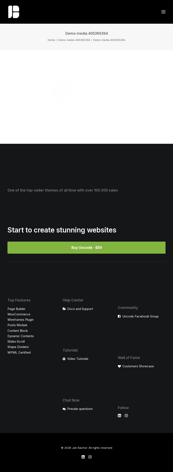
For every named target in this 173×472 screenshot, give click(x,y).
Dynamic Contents (20, 336)
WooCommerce (18, 314)
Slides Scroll (16, 341)
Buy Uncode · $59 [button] (86, 248)
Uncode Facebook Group (140, 316)
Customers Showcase (138, 366)
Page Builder (16, 309)
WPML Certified (19, 352)
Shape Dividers (18, 347)
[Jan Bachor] (13, 12)
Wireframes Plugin (20, 320)
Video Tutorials (77, 359)
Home (51, 40)
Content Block (17, 331)
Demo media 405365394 (74, 40)
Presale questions (80, 409)
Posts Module (17, 325)
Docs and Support (80, 309)
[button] (163, 12)
